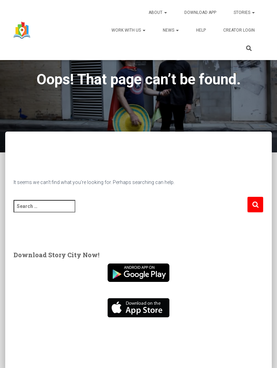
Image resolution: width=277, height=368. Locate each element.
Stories (244, 12)
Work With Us (128, 30)
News (171, 30)
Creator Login (239, 30)
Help (201, 30)
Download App (200, 12)
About (158, 12)
